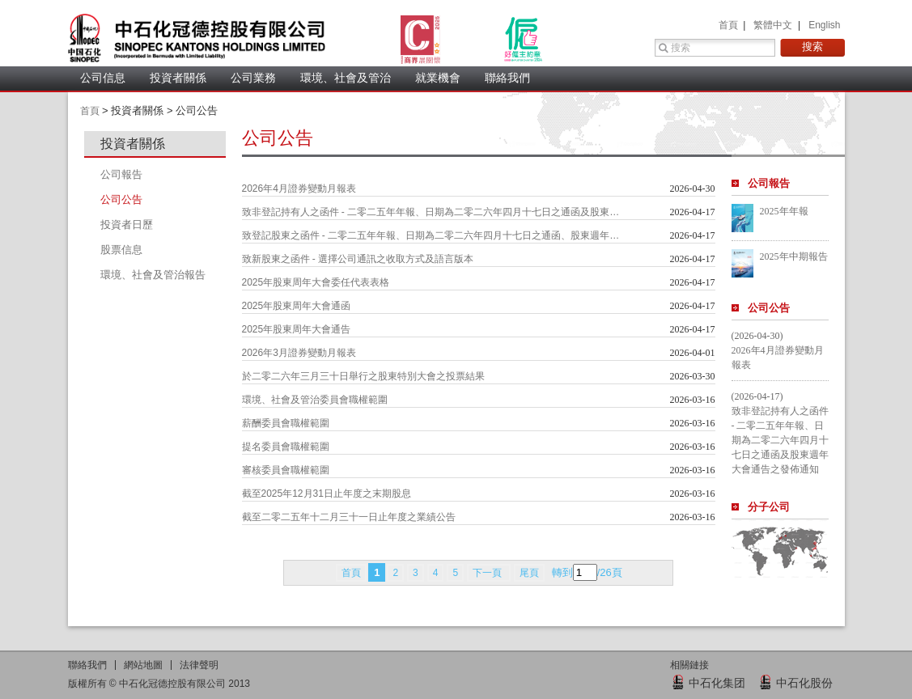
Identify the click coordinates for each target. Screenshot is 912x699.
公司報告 (769, 183)
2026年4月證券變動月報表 (299, 188)
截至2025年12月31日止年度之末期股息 (326, 493)
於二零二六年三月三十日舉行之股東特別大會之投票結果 (363, 376)
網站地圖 (143, 665)
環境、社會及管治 (345, 77)
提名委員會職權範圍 (285, 446)
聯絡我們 (507, 77)
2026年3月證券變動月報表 (299, 352)
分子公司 (769, 507)
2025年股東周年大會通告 (296, 329)
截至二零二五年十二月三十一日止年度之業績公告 (349, 517)
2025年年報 (784, 211)
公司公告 (769, 308)
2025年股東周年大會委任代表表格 (316, 282)
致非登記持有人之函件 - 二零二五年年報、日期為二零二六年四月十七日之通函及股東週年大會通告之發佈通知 (432, 212)
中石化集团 (717, 682)
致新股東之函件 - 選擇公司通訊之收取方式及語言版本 (358, 259)
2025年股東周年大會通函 (296, 305)
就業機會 (437, 77)
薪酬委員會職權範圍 (285, 423)
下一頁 (488, 572)
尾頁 (529, 572)
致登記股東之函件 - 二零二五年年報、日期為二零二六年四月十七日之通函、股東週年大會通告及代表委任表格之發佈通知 (432, 235)
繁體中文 (774, 25)
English (824, 25)
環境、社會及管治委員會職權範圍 (315, 399)
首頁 (729, 25)
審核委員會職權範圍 (285, 470)
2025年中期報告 (794, 256)
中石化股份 (804, 682)
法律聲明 (199, 665)
